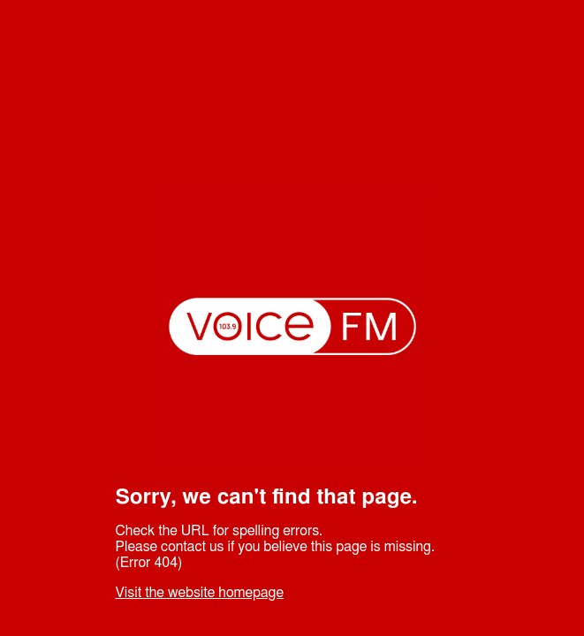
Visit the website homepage (200, 593)
